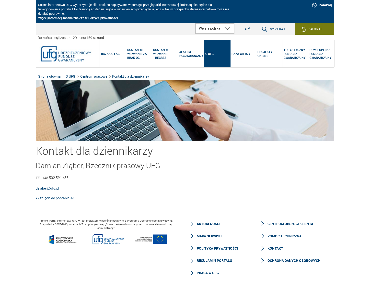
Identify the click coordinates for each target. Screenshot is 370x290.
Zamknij (325, 5)
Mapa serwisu (209, 236)
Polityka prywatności (217, 248)
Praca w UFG (208, 272)
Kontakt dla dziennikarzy (130, 76)
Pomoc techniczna (284, 236)
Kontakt (275, 248)
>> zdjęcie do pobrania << (55, 198)
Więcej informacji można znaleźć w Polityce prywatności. (78, 18)
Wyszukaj (277, 29)
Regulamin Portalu (214, 260)
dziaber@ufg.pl (47, 188)
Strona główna (49, 76)
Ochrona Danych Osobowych (294, 260)
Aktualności (208, 223)
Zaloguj (315, 29)
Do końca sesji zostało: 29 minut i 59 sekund (71, 37)
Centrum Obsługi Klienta (290, 223)
